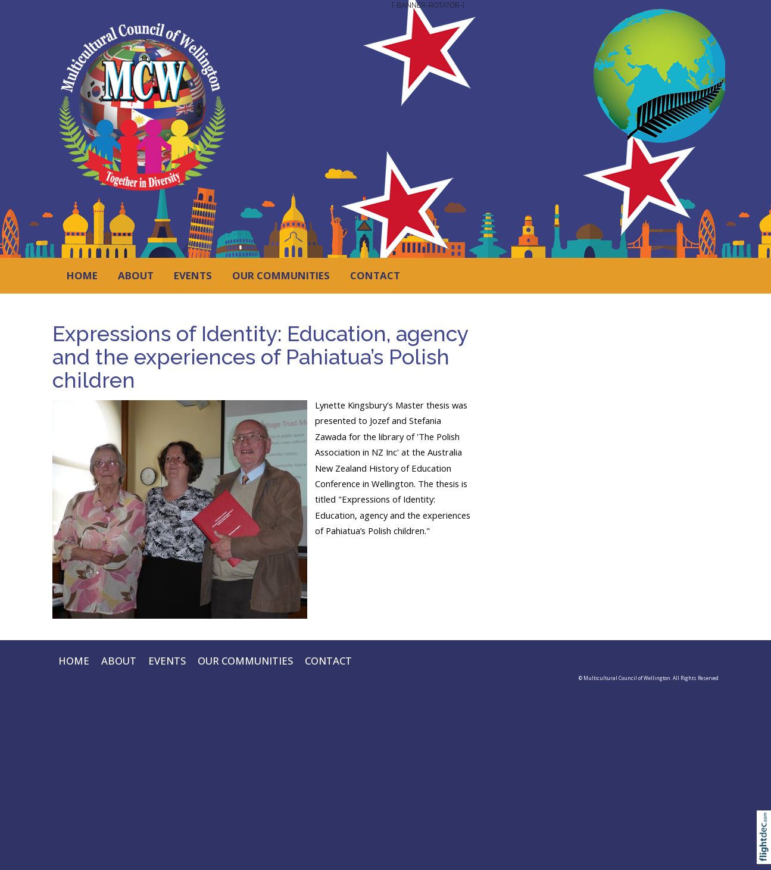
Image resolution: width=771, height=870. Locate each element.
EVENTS (193, 275)
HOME (82, 275)
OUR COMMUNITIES (281, 275)
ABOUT (136, 275)
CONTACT (375, 275)
